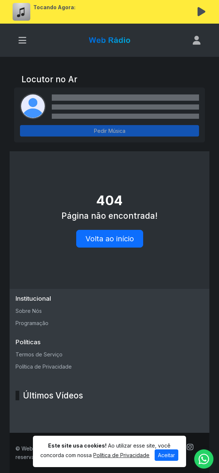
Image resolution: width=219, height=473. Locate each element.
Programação (32, 323)
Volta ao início (109, 238)
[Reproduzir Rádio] (201, 12)
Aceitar (166, 455)
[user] (196, 40)
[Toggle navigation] (22, 40)
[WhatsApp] (203, 459)
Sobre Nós (29, 311)
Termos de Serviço (39, 354)
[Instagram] (190, 447)
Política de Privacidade (44, 366)
